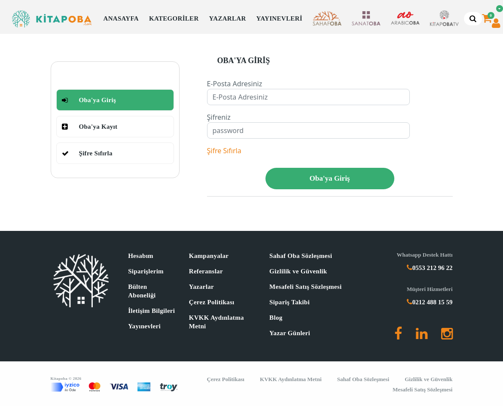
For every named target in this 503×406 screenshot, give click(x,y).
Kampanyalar (209, 255)
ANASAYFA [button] (121, 18)
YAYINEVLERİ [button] (279, 18)
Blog (275, 317)
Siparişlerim (146, 271)
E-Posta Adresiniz (234, 83)
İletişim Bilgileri (151, 310)
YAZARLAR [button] (227, 18)
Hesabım (140, 255)
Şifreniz (219, 117)
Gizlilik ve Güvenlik (298, 271)
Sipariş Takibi (289, 302)
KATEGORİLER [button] (174, 18)
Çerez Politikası (212, 302)
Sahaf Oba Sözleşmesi (300, 255)
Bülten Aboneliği (141, 291)
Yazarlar (201, 286)
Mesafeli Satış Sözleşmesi (305, 286)
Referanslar (206, 271)
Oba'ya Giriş (330, 178)
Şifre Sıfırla (224, 150)
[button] (327, 19)
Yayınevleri (144, 326)
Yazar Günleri (289, 333)
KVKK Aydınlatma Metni (216, 322)
